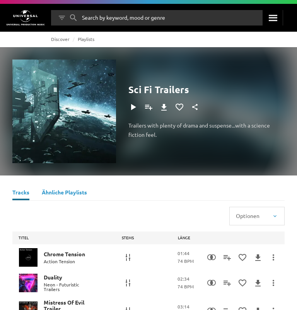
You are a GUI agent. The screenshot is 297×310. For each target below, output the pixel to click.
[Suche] (273, 18)
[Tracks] (20, 193)
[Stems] (128, 257)
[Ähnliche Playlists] (64, 193)
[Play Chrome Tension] (28, 257)
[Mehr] (273, 257)
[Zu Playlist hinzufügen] (148, 107)
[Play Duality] (28, 283)
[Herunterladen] (164, 107)
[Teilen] (195, 107)
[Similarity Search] (211, 257)
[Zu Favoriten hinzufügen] (179, 107)
